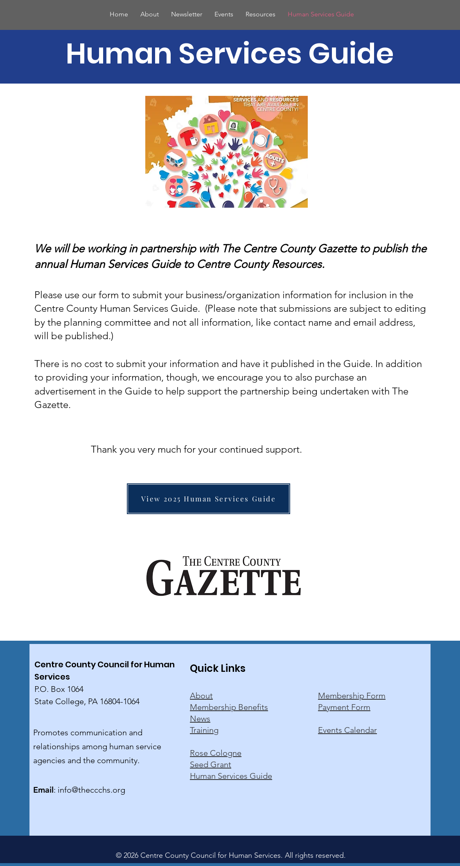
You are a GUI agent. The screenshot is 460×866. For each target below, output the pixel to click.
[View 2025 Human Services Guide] (208, 499)
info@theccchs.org (91, 790)
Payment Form (344, 707)
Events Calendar (347, 730)
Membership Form (352, 696)
